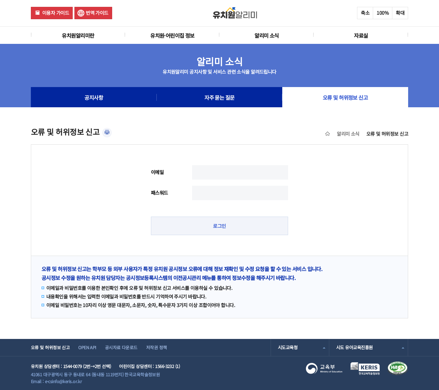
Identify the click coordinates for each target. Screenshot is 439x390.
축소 (365, 12)
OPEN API (87, 347)
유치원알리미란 (78, 35)
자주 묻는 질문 (219, 97)
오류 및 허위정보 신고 (345, 97)
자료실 (361, 35)
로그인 (219, 225)
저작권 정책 (156, 347)
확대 (400, 12)
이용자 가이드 (55, 12)
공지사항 (93, 97)
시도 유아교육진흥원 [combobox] (354, 347)
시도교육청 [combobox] (287, 347)
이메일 (157, 172)
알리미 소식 (266, 35)
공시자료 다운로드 (121, 347)
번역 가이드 (97, 12)
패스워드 (159, 192)
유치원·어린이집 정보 (172, 35)
